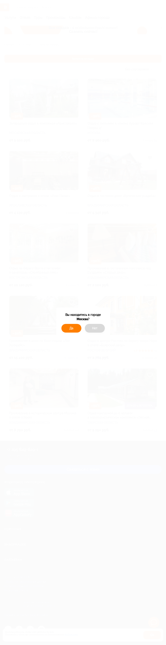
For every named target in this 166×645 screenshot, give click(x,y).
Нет (94, 328)
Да (71, 328)
